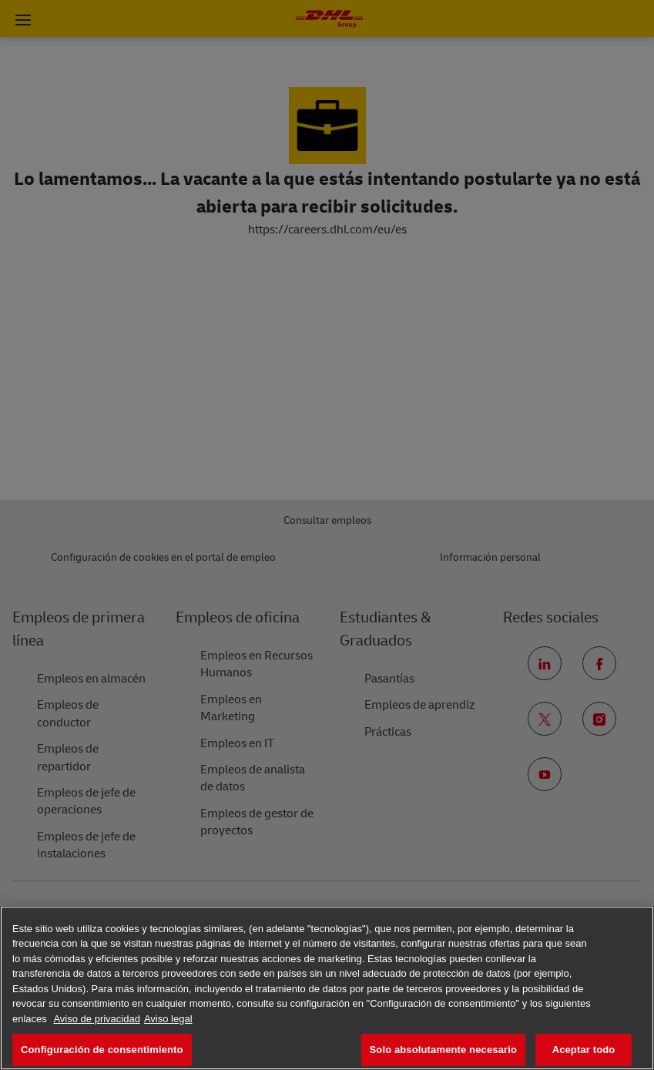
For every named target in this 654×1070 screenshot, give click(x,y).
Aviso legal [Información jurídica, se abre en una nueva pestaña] (168, 1019)
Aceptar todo (583, 1049)
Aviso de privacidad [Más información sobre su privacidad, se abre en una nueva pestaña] (96, 1019)
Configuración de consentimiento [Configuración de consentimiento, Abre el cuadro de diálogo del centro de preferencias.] (102, 1049)
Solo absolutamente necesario (443, 1049)
